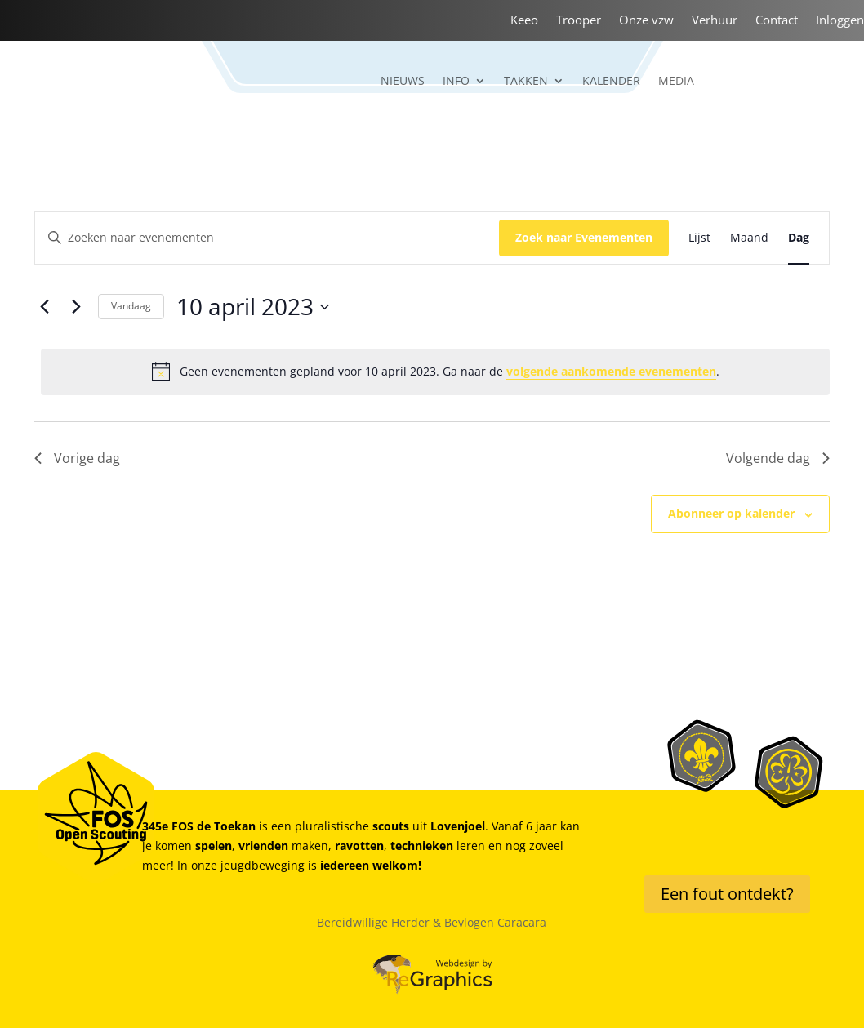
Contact (776, 21)
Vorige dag (77, 458)
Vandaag (131, 306)
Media (676, 81)
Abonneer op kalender (731, 513)
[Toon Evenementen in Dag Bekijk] (798, 238)
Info (456, 81)
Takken (526, 81)
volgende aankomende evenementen (611, 371)
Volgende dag (778, 458)
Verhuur (714, 21)
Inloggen (840, 21)
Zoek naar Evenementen (583, 237)
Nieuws (403, 81)
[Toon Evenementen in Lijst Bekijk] (699, 238)
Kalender (611, 81)
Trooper (578, 21)
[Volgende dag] (76, 307)
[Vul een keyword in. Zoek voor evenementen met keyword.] (267, 238)
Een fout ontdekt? (727, 894)
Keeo (524, 21)
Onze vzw (646, 21)
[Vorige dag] (44, 307)
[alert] (435, 371)
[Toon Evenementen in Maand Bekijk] (749, 238)
